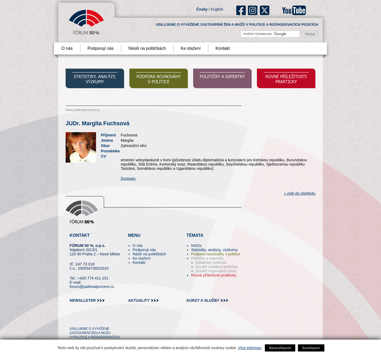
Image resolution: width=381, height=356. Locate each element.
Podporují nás (101, 48)
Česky (201, 9)
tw (73, 319)
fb (241, 10)
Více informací (250, 348)
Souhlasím (311, 348)
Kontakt (222, 48)
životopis (128, 178)
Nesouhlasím (280, 348)
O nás (67, 48)
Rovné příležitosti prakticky (213, 275)
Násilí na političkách (147, 48)
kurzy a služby (203, 300)
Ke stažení (191, 48)
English (217, 9)
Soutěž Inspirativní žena (216, 271)
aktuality (139, 300)
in (99, 319)
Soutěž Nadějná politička (216, 267)
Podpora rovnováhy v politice (215, 254)
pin (81, 319)
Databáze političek (211, 262)
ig (253, 10)
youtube (294, 10)
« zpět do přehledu (299, 193)
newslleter (83, 300)
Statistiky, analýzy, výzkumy (214, 250)
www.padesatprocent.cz (83, 110)
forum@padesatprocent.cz (92, 286)
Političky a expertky (207, 258)
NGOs (196, 245)
